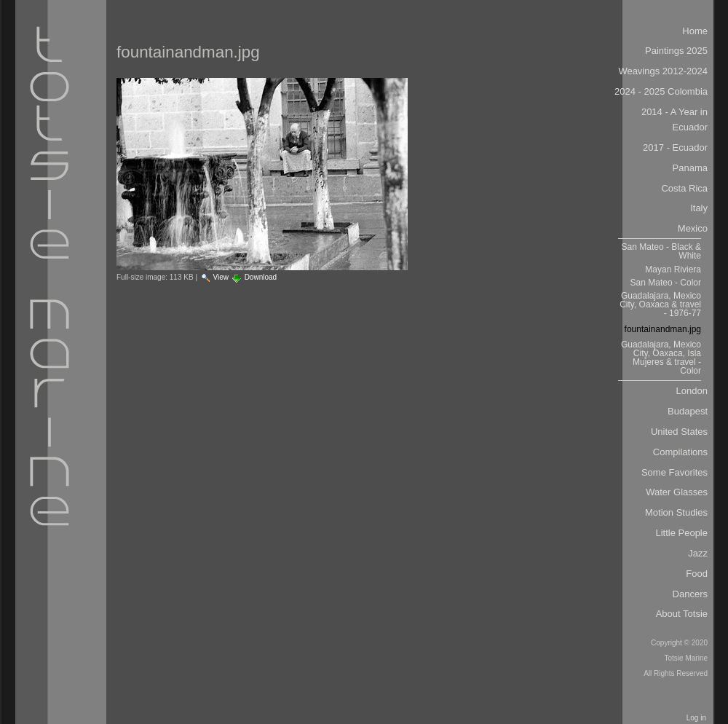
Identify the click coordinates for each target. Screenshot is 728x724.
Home (695, 30)
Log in (696, 718)
